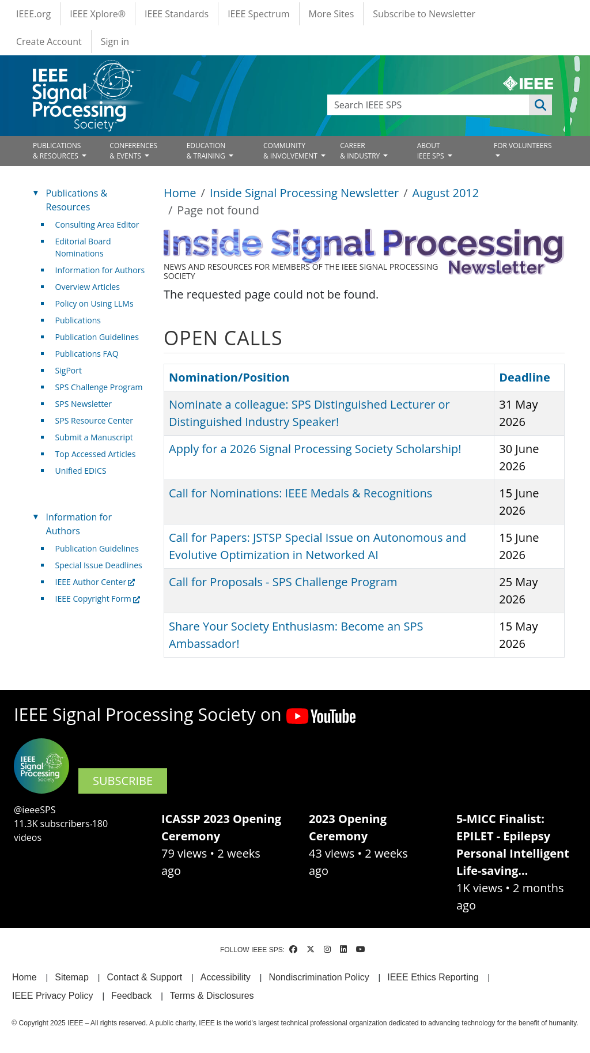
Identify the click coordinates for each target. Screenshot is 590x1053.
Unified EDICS (81, 470)
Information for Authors (100, 270)
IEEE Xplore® (98, 13)
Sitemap (72, 977)
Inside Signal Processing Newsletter (304, 193)
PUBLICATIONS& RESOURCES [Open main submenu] (57, 151)
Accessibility (226, 977)
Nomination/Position (234, 377)
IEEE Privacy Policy (52, 996)
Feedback (131, 996)
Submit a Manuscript (94, 437)
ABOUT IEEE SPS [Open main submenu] (431, 151)
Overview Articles (87, 286)
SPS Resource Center (94, 420)
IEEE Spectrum (258, 13)
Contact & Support (144, 977)
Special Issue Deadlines (98, 565)
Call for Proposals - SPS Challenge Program (283, 582)
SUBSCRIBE (123, 780)
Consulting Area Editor (97, 224)
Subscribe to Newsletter (424, 13)
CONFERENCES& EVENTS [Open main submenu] (133, 151)
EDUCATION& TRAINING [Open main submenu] (207, 151)
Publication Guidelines (97, 336)
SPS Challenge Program (99, 387)
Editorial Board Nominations (83, 247)
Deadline (524, 377)
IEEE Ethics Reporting (432, 977)
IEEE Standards (177, 13)
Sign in (115, 41)
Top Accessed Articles (95, 453)
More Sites (331, 13)
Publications (78, 320)
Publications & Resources (76, 200)
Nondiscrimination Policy (318, 977)
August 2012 (446, 193)
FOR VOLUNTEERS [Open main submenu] (523, 145)
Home (180, 193)
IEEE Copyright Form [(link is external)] (97, 598)
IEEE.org (33, 13)
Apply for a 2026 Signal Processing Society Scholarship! (315, 448)
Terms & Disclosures (212, 996)
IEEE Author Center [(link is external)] (95, 581)
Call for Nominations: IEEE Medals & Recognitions (300, 493)
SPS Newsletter (83, 403)
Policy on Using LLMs (94, 303)
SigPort (68, 370)
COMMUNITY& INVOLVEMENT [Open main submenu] (291, 151)
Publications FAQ (87, 353)
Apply (540, 105)
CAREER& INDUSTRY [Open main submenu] (360, 151)
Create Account (49, 41)
